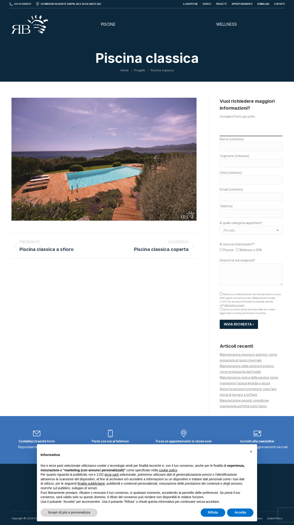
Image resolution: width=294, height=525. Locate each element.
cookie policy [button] (168, 470)
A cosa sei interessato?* (237, 244)
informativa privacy (234, 305)
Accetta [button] (240, 512)
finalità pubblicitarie (91, 483)
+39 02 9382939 (22, 4)
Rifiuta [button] (213, 512)
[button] (251, 451)
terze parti (112, 474)
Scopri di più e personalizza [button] (69, 512)
